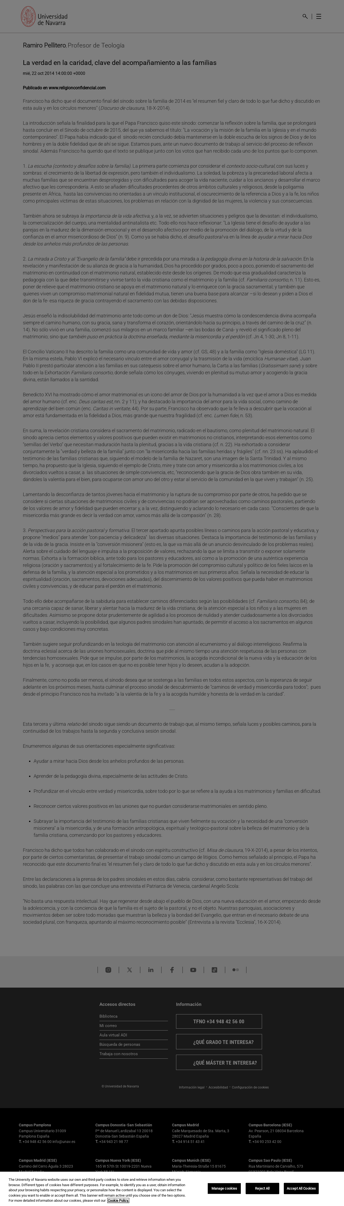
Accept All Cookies (301, 1188)
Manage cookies (224, 1188)
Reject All (262, 1188)
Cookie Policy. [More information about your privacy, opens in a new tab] (118, 1200)
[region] (172, 1189)
